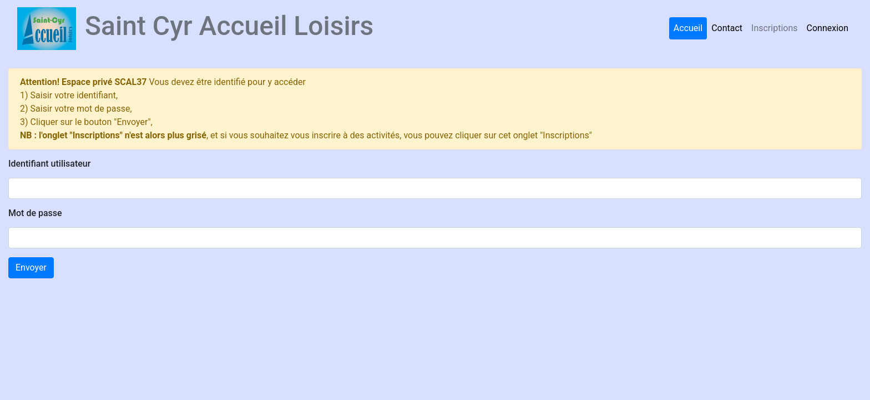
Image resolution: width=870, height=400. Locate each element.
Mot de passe (35, 213)
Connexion (827, 28)
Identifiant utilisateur (49, 163)
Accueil (688, 28)
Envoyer (31, 267)
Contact (726, 28)
